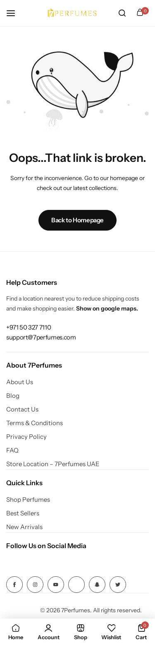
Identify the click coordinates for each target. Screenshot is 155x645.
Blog (12, 396)
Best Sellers (22, 513)
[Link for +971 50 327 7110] (28, 327)
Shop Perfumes (28, 499)
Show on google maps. (107, 308)
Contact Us (22, 409)
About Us (19, 382)
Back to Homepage (77, 220)
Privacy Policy (26, 436)
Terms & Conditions (34, 423)
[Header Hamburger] (15, 13)
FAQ (12, 450)
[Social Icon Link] (14, 584)
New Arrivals (24, 527)
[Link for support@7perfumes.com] (41, 337)
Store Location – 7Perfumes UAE (53, 464)
